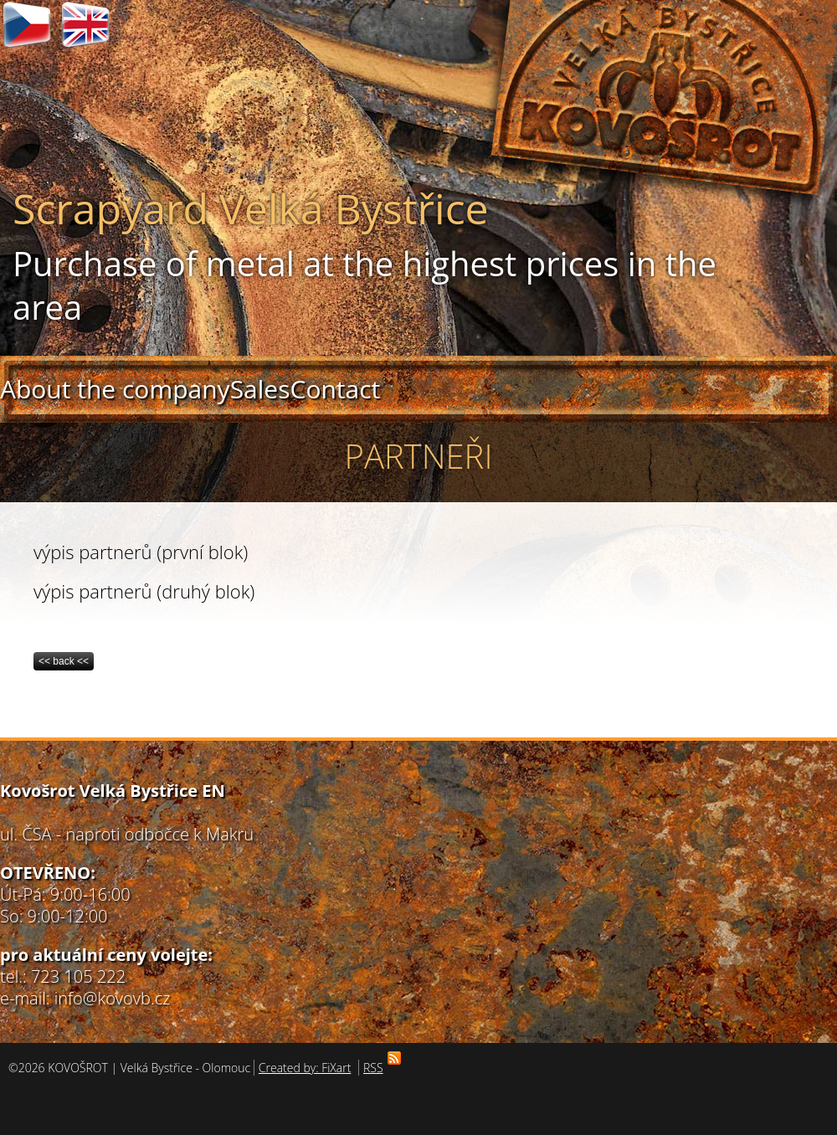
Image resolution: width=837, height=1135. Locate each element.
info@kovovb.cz (112, 998)
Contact (335, 389)
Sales (260, 389)
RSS (375, 1068)
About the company (115, 389)
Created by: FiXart (305, 1068)
